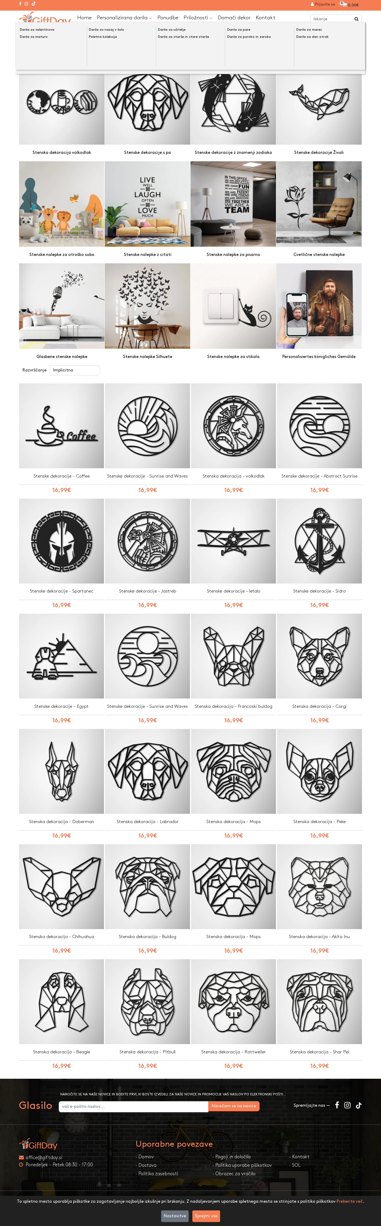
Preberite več (350, 1202)
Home (84, 17)
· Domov (144, 1159)
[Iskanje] (356, 19)
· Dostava (145, 1167)
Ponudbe (167, 17)
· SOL (295, 1167)
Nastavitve (175, 1216)
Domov (31, 32)
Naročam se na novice (261, 1108)
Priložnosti (198, 17)
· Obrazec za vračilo (233, 1176)
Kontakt (265, 17)
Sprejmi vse (206, 1216)
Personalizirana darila (124, 17)
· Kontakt (299, 1159)
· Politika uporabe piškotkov (242, 1167)
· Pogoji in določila (231, 1159)
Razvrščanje (34, 370)
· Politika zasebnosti (156, 1176)
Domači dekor (234, 17)
